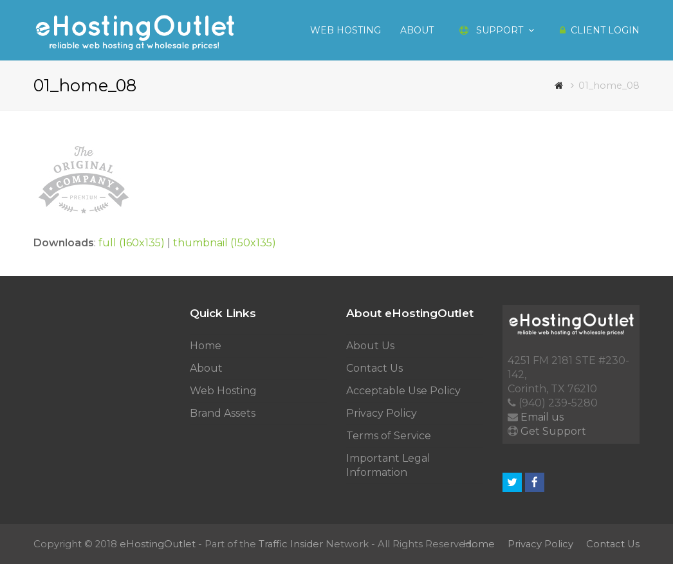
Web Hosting (223, 391)
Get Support (553, 431)
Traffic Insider (291, 544)
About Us (370, 346)
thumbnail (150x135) (224, 243)
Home (205, 346)
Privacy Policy (381, 413)
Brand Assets (222, 413)
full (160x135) (131, 243)
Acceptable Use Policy (403, 391)
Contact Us (374, 368)
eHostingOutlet (158, 544)
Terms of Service (388, 436)
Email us (542, 417)
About (206, 368)
